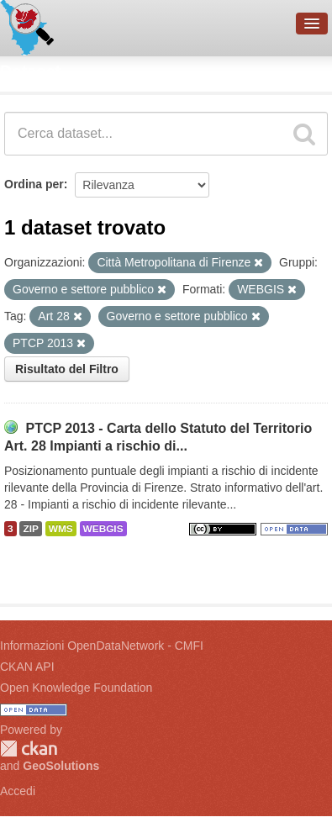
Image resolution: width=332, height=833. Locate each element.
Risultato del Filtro (67, 369)
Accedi (17, 791)
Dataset (30, 71)
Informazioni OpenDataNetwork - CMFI (101, 645)
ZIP (30, 529)
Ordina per (34, 184)
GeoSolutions (61, 765)
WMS (61, 529)
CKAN (28, 748)
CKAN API (27, 666)
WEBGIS (103, 529)
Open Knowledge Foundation (76, 687)
